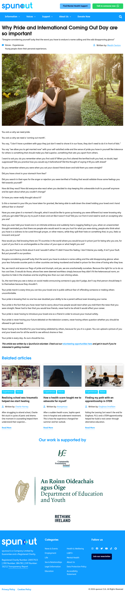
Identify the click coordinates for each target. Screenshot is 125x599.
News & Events (51, 549)
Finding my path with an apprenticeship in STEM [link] (99, 400)
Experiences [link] (8, 392)
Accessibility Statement (72, 573)
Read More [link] (6, 428)
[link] (19, 542)
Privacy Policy (8, 590)
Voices (29, 17)
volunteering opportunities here (77, 344)
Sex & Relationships (53, 562)
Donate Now (84, 17)
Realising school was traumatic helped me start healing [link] (20, 400)
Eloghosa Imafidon (107, 407)
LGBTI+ (70, 553)
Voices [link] (19, 392)
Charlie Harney (21, 407)
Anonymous (62, 407)
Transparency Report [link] (18, 567)
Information (11, 17)
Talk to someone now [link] (106, 6)
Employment (50, 553)
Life (46, 558)
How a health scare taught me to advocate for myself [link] (62, 400)
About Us (64, 17)
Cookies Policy (24, 590)
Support (46, 17)
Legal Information (53, 567)
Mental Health (73, 558)
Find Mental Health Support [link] (75, 6)
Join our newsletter (101, 557)
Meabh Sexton (114, 45)
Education (49, 571)
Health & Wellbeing (75, 549)
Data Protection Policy (76, 567)
